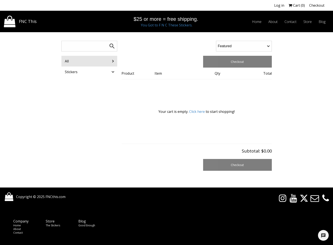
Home (17, 225)
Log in (279, 5)
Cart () (297, 5)
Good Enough (86, 225)
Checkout (316, 5)
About (17, 229)
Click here (197, 111)
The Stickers (53, 225)
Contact (18, 232)
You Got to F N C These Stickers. (166, 25)
